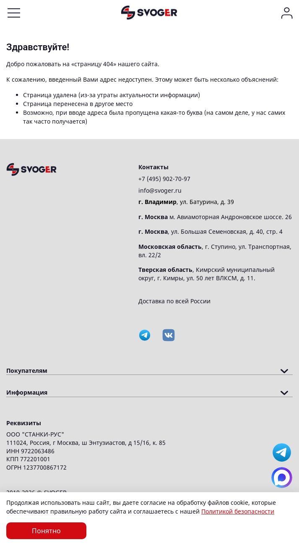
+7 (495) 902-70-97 (164, 179)
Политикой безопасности (237, 511)
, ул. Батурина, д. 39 (186, 202)
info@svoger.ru (160, 190)
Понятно (46, 530)
